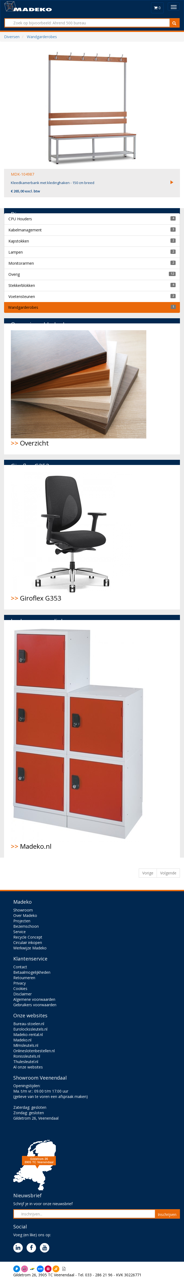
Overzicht (78, 388)
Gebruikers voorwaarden (34, 1004)
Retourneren (24, 977)
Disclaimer (22, 993)
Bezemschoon (26, 926)
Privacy (19, 983)
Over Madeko (25, 915)
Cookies (20, 988)
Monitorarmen (21, 263)
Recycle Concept (27, 937)
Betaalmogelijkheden (31, 972)
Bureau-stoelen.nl (28, 1023)
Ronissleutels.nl (26, 1056)
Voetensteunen (21, 296)
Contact (20, 966)
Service (19, 931)
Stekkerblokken (21, 285)
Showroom (23, 910)
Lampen (15, 252)
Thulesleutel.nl (25, 1061)
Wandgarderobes (23, 307)
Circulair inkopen (27, 942)
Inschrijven (167, 1214)
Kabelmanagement (25, 229)
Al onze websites (28, 1067)
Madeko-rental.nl (28, 1034)
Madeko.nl (78, 739)
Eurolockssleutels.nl (30, 1029)
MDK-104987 (22, 174)
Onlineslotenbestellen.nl (34, 1050)
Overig (14, 274)
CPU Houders (20, 218)
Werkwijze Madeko (30, 947)
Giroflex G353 (72, 537)
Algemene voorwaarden (34, 999)
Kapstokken (18, 241)
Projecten (21, 920)
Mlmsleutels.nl (25, 1045)
